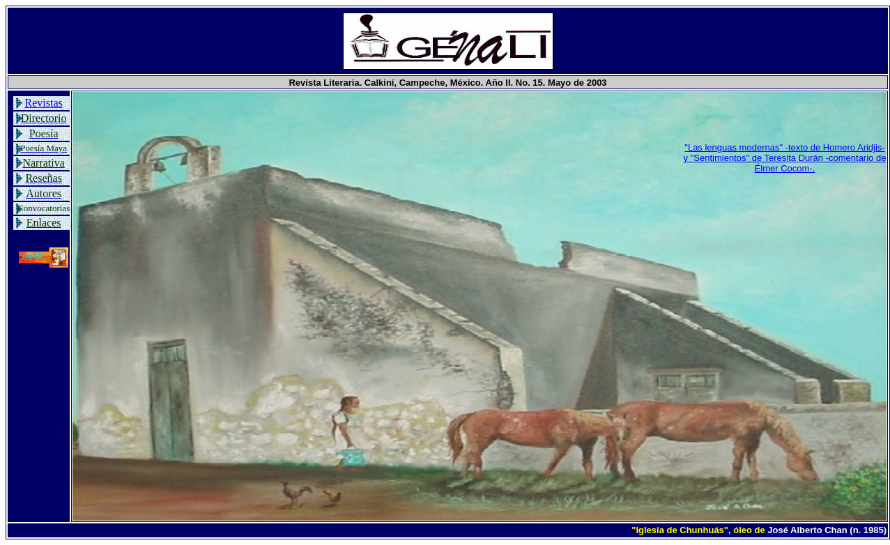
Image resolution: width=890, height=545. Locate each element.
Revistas (44, 103)
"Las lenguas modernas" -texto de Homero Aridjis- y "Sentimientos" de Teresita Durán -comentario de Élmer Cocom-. (785, 158)
